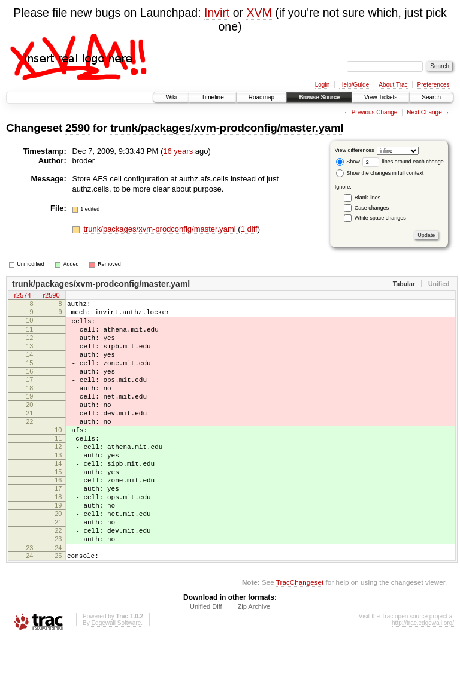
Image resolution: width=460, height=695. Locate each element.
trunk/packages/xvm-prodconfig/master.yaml (226, 128)
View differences (354, 150)
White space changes (380, 218)
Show (348, 162)
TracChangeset (299, 638)
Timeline (212, 97)
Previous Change (375, 112)
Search (431, 97)
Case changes (372, 208)
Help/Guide (354, 84)
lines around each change (403, 162)
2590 (77, 128)
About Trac (393, 84)
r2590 (51, 296)
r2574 (22, 296)
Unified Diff (206, 662)
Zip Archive (254, 662)
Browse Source (319, 97)
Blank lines (368, 198)
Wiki (171, 97)
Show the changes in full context (380, 173)
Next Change (424, 112)
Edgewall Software (116, 678)
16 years (178, 151)
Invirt (216, 12)
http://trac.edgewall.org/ (423, 678)
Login (322, 84)
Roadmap (261, 97)
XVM (258, 12)
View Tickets (380, 97)
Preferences (433, 84)
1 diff (249, 228)
